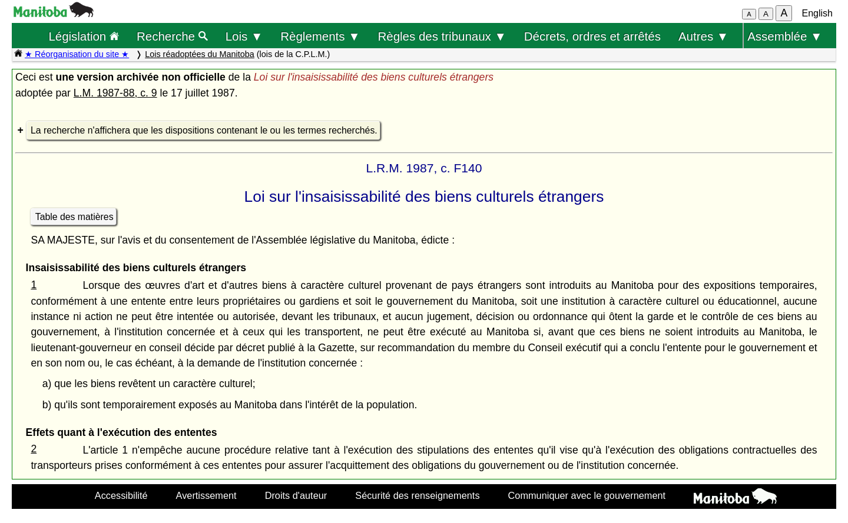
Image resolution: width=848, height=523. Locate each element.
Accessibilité (121, 495)
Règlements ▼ (320, 36)
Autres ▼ (703, 36)
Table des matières (74, 217)
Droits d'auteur (296, 495)
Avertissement (206, 495)
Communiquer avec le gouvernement (586, 495)
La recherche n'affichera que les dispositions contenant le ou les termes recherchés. (204, 130)
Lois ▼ (244, 36)
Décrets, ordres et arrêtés (592, 36)
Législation (83, 36)
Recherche (172, 36)
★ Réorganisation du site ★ (77, 54)
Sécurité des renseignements (417, 495)
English (817, 13)
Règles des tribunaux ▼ (442, 36)
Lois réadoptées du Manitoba (199, 54)
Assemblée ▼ (784, 36)
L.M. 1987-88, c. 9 (115, 93)
